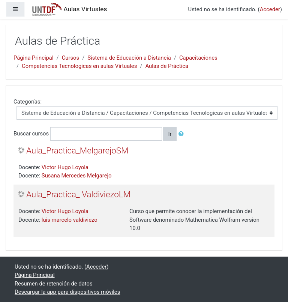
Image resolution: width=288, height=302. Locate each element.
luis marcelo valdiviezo (70, 219)
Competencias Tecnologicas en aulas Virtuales (79, 66)
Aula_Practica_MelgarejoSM (77, 150)
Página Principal (34, 57)
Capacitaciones (198, 57)
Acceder (270, 9)
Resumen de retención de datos (54, 283)
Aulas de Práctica (166, 66)
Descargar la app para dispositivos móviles (67, 291)
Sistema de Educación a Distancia (129, 57)
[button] (183, 133)
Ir (169, 134)
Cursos (71, 57)
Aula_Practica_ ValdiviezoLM (78, 194)
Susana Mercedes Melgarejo (77, 175)
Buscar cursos (31, 133)
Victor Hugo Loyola (65, 167)
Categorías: (28, 101)
